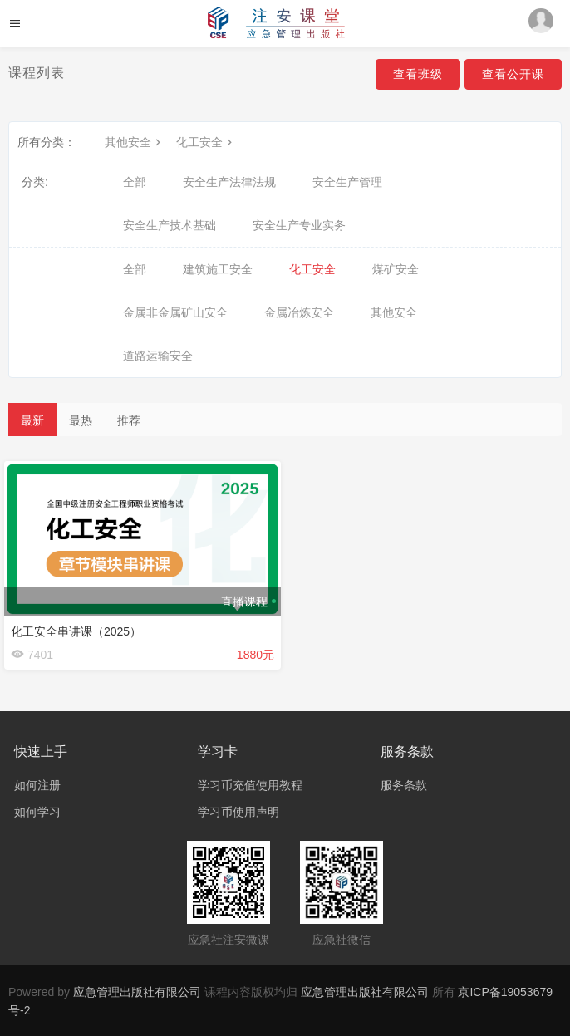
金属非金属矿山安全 (175, 312)
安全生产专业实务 (299, 225)
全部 (134, 182)
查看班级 (418, 74)
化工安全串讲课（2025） (76, 631)
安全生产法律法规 (229, 182)
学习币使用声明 (238, 811)
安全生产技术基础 (169, 225)
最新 (32, 420)
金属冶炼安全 (299, 312)
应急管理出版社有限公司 (137, 992)
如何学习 (37, 811)
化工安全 (206, 142)
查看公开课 (513, 74)
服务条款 (404, 785)
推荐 (128, 420)
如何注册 (37, 785)
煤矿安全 (395, 269)
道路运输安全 (158, 355)
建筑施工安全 (218, 269)
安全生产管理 (347, 182)
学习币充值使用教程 (250, 785)
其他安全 (135, 142)
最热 (80, 420)
